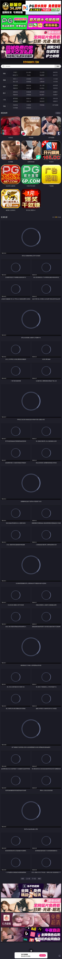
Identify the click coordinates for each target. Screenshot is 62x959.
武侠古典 (55, 98)
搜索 (58, 66)
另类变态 (55, 88)
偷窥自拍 (15, 92)
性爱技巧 (55, 101)
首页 (22, 878)
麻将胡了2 (15, 75)
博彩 (4, 73)
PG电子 (15, 72)
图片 (4, 93)
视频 (4, 80)
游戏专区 (55, 72)
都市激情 (15, 98)
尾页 (39, 878)
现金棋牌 (42, 75)
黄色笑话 (42, 101)
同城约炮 (15, 105)
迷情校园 (15, 101)
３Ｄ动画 (55, 79)
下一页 (34, 878)
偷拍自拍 (28, 85)
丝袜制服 (28, 81)
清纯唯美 (28, 94)
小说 (4, 100)
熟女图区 (42, 94)
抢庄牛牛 (55, 75)
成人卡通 (42, 85)
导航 (4, 106)
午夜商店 (28, 105)
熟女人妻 (15, 81)
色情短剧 (28, 108)
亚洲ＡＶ (15, 79)
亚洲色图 (28, 92)
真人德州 (28, 72)
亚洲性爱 (15, 85)
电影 (4, 86)
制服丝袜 (15, 88)
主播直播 (42, 81)
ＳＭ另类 (55, 81)
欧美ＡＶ (42, 79)
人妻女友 (42, 98)
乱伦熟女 (42, 88)
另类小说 (28, 101)
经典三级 (28, 88)
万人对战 (42, 72)
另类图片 (55, 94)
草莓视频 (42, 105)
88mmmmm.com (31, 62)
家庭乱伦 (28, 98)
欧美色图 (42, 92)
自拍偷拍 (28, 79)
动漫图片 (55, 92)
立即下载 (42, 955)
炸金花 (28, 75)
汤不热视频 (55, 105)
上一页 (28, 878)
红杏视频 (15, 108)
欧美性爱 (55, 85)
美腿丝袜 (15, 94)
